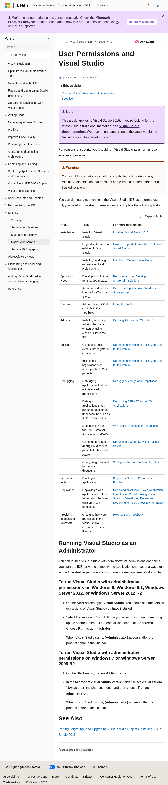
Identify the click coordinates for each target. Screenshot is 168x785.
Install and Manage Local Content (134, 260)
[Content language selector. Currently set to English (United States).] (22, 767)
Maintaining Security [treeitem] (24, 234)
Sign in (159, 5)
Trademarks (10, 782)
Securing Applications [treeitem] (24, 227)
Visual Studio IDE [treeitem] (19, 63)
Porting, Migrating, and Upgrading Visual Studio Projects (99, 729)
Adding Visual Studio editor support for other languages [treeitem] (25, 279)
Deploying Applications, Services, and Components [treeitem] (28, 174)
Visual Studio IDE (81, 41)
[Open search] (149, 5)
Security (104, 41)
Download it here (95, 137)
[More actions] (161, 42)
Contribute (71, 776)
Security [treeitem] (16, 220)
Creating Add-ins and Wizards (131, 320)
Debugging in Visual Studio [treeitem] (25, 122)
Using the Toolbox (124, 304)
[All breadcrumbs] (62, 42)
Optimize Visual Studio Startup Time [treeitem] (27, 73)
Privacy (88, 776)
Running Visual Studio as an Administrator (88, 93)
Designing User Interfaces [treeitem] (24, 144)
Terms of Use (148, 776)
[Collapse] (49, 38)
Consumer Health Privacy (116, 776)
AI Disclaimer (11, 776)
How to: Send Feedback (128, 514)
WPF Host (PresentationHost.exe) (134, 425)
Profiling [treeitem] (13, 129)
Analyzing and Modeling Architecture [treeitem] (23, 154)
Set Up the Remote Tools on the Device (138, 462)
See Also (67, 98)
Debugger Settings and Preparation (135, 381)
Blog (55, 776)
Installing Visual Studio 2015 (131, 232)
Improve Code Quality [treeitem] (21, 137)
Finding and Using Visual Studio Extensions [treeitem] (28, 93)
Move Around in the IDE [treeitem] (23, 83)
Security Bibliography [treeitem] (24, 249)
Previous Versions (36, 776)
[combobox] (27, 47)
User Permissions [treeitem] (23, 242)
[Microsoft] (7, 5)
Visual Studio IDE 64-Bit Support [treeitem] (28, 183)
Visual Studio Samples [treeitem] (22, 190)
